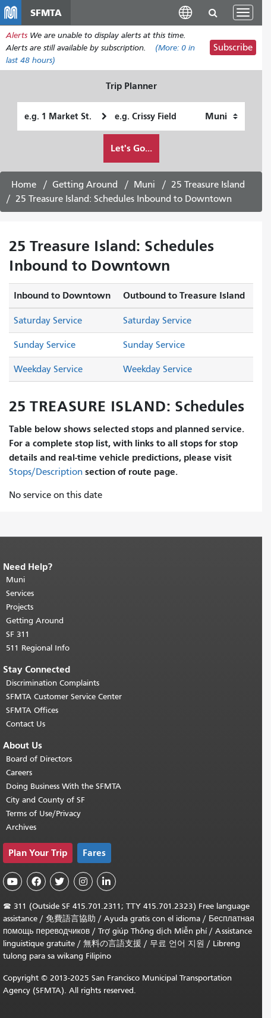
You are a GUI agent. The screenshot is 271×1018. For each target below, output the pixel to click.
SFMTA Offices (32, 710)
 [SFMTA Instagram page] (83, 881)
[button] (185, 12)
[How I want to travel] (221, 116)
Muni (144, 184)
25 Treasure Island (208, 184)
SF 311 (18, 634)
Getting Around (85, 184)
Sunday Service (44, 345)
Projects (19, 607)
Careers (19, 773)
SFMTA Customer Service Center (64, 697)
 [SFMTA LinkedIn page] (106, 881)
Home (23, 184)
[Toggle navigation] (243, 12)
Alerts (16, 35)
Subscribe (233, 47)
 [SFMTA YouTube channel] (12, 881)
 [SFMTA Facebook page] (36, 881)
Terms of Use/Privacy (43, 813)
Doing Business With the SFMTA (63, 786)
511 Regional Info (38, 648)
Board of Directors (39, 759)
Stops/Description (46, 472)
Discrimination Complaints (52, 683)
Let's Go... (131, 148)
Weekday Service (48, 369)
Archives (21, 827)
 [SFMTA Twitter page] (59, 881)
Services (20, 593)
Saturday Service (48, 320)
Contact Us (25, 724)
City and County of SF (45, 800)
